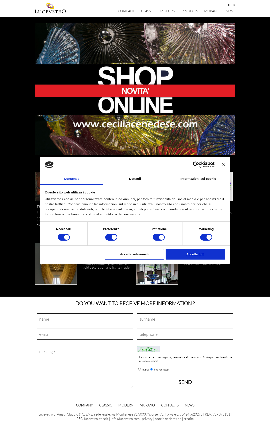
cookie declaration (168, 419)
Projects (190, 11)
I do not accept (161, 369)
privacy (147, 419)
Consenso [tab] (71, 178)
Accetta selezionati (134, 254)
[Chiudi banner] (223, 164)
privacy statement (148, 360)
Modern (167, 11)
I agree (145, 369)
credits (189, 419)
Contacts (169, 405)
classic (147, 11)
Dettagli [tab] (135, 178)
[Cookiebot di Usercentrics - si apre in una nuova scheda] (196, 164)
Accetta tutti (195, 254)
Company (126, 11)
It (234, 4)
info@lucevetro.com (125, 419)
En (229, 4)
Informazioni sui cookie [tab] (198, 178)
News (230, 11)
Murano (211, 11)
